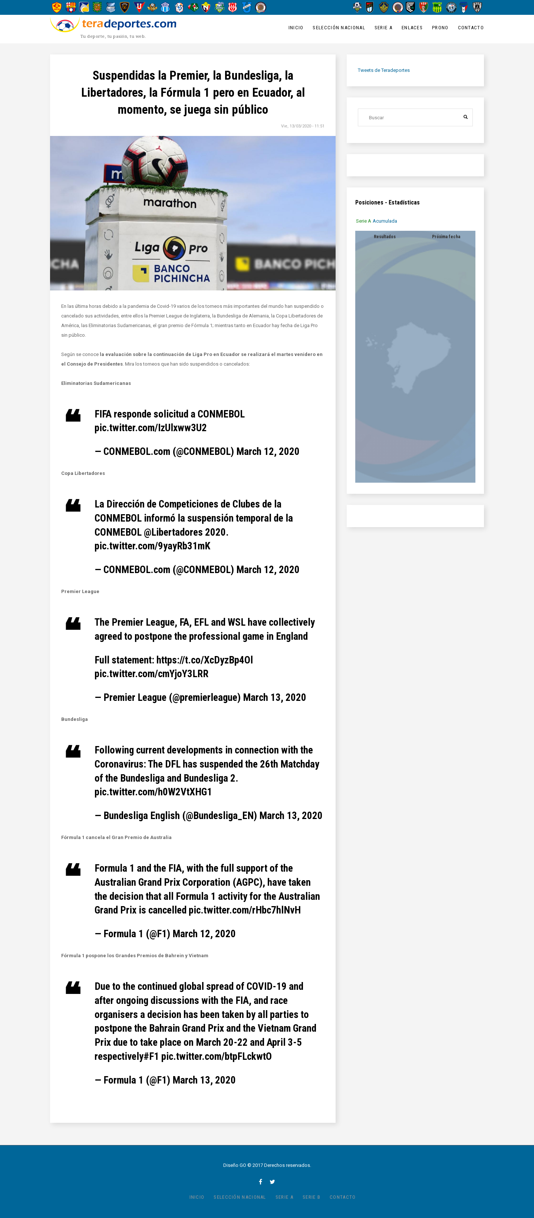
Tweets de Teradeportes (384, 70)
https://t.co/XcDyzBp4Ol (204, 660)
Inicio (296, 27)
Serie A (383, 27)
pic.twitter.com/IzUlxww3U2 (151, 428)
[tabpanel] (415, 357)
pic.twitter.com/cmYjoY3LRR (151, 674)
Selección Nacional (339, 27)
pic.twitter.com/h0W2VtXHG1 (153, 792)
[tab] (366, 220)
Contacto (471, 27)
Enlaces (412, 27)
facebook (260, 1182)
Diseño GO (234, 1165)
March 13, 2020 (274, 697)
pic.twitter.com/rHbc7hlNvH (245, 910)
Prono (440, 27)
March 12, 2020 (268, 451)
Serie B (311, 1197)
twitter (272, 1182)
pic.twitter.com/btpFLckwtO (216, 1056)
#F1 (151, 1056)
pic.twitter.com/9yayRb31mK (152, 546)
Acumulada (387, 221)
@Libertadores (173, 532)
